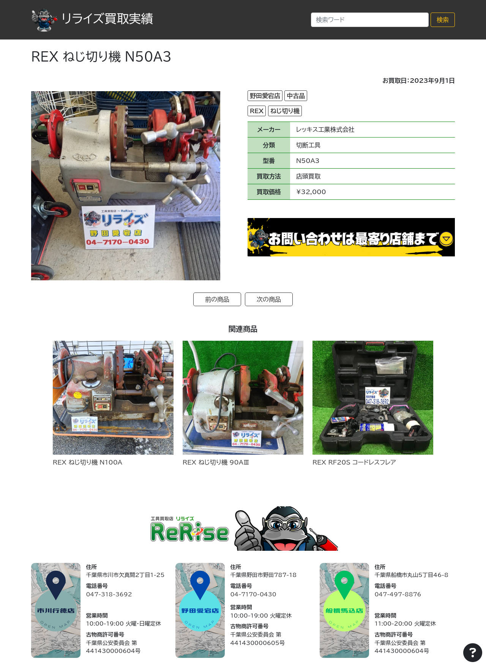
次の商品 (269, 299)
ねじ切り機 (285, 111)
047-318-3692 (109, 594)
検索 (443, 20)
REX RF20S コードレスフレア (354, 462)
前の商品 (217, 299)
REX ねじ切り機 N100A (87, 462)
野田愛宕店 (265, 96)
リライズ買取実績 (92, 19)
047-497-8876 (397, 594)
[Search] (370, 20)
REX (257, 111)
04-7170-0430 (253, 594)
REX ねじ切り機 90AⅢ (216, 462)
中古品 (296, 96)
